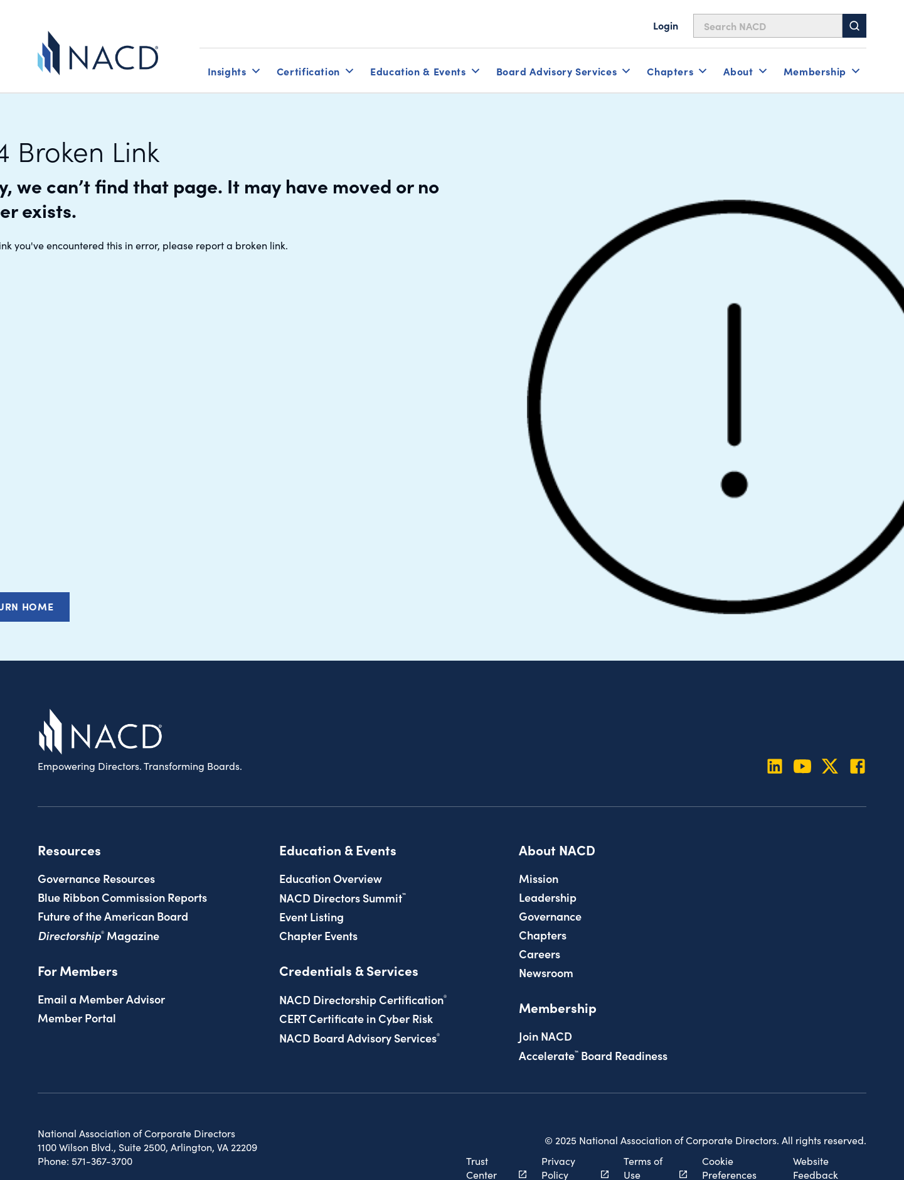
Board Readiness (593, 1055)
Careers (539, 953)
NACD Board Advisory (359, 1037)
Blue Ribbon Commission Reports (122, 897)
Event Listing (311, 916)
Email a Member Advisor (101, 998)
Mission (538, 878)
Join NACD (545, 1035)
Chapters (542, 934)
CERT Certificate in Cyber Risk (356, 1018)
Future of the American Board (113, 915)
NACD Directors (342, 897)
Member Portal (77, 1017)
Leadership (548, 897)
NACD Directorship (363, 999)
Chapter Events (318, 935)
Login (665, 25)
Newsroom (546, 972)
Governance (550, 915)
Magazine (98, 935)
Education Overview (330, 878)
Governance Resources (96, 878)
